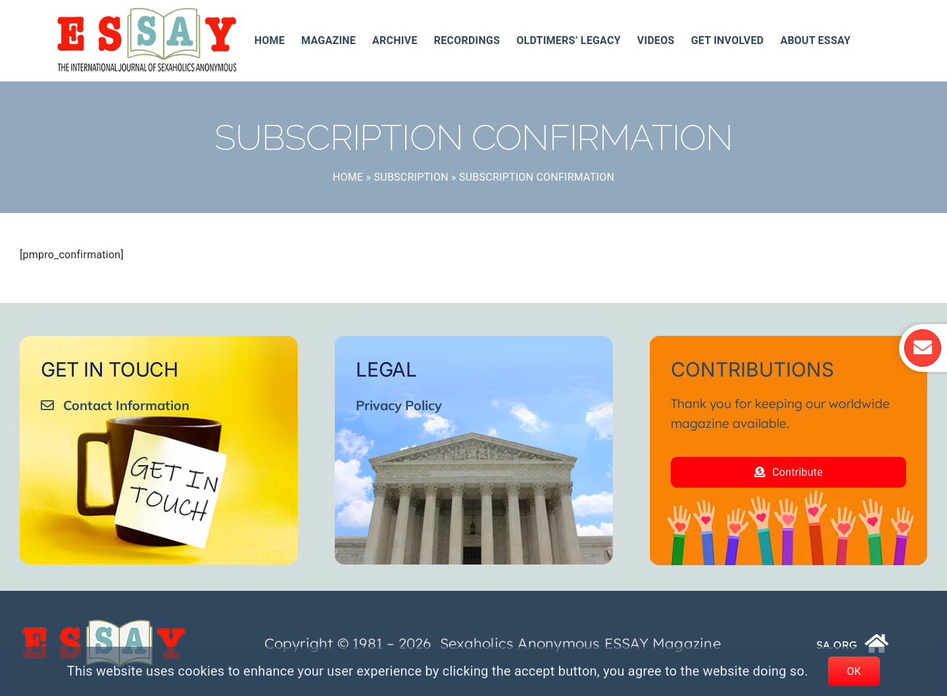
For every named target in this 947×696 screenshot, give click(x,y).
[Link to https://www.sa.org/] (877, 643)
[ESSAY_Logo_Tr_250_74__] (104, 624)
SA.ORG (836, 644)
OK (854, 671)
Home (348, 177)
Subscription (411, 177)
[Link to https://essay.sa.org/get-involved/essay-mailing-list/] (923, 348)
